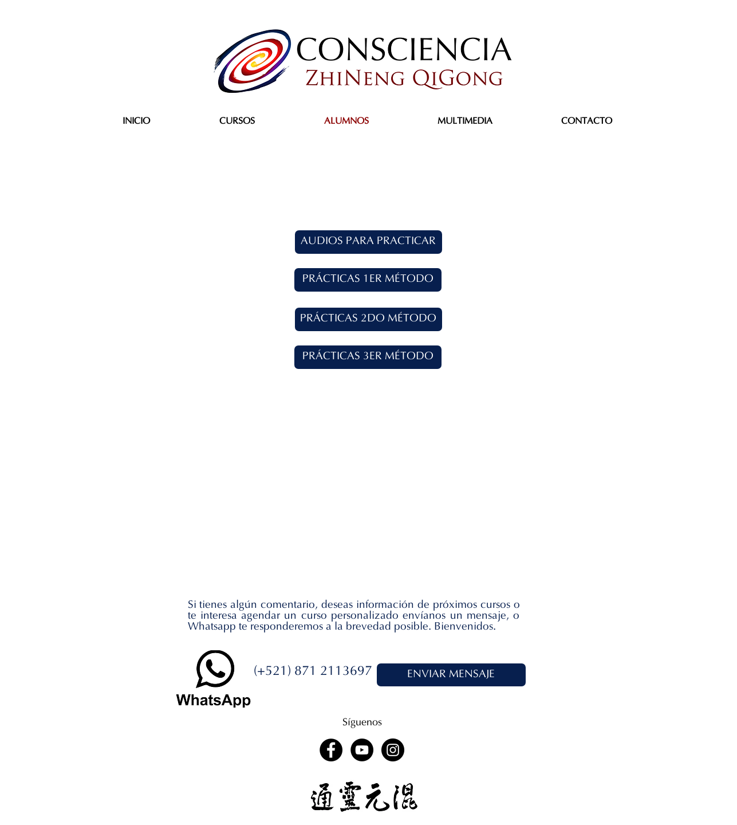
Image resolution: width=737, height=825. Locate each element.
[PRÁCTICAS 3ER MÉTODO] (368, 357)
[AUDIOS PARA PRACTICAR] (368, 242)
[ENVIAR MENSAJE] (451, 674)
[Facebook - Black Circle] (331, 749)
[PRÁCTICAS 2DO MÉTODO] (368, 319)
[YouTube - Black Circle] (361, 749)
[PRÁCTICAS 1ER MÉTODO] (368, 280)
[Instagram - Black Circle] (392, 749)
